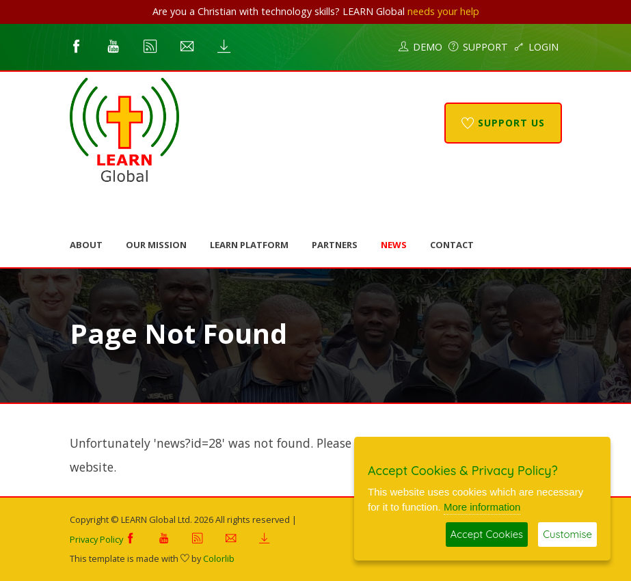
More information (482, 507)
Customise (567, 534)
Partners (335, 245)
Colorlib (218, 558)
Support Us (503, 122)
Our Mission (156, 245)
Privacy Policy (96, 539)
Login (536, 46)
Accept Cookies (487, 534)
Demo (420, 46)
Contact (452, 245)
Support (478, 46)
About (86, 245)
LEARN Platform (249, 245)
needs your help (443, 11)
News (394, 245)
